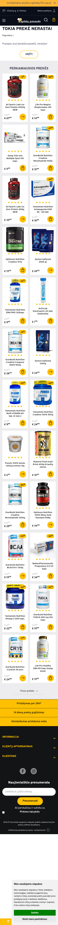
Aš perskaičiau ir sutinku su (30, 810)
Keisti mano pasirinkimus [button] (34, 919)
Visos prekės (27, 691)
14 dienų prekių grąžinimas (29, 712)
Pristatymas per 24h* (29, 703)
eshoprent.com (39, 830)
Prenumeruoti (30, 801)
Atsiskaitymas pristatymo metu (29, 721)
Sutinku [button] (35, 912)
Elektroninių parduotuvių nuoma (20, 830)
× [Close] (55, 3)
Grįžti (29, 54)
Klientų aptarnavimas (17, 746)
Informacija (10, 737)
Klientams (9, 756)
